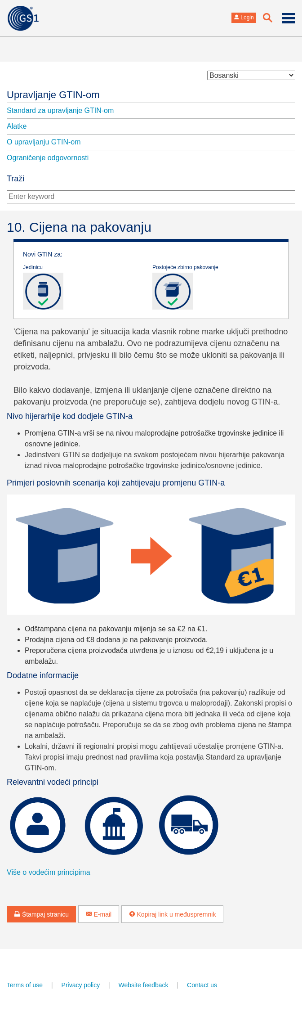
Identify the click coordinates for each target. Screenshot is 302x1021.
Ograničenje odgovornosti (48, 158)
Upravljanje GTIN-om (53, 94)
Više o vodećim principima (48, 872)
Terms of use (25, 985)
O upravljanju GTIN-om (44, 142)
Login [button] (244, 17)
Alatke (17, 126)
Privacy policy (81, 985)
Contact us (202, 985)
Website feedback (144, 985)
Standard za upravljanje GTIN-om (60, 110)
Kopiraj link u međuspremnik (172, 914)
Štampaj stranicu (41, 914)
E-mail (99, 914)
